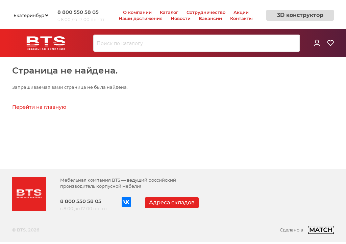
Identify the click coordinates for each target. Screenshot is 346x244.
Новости (181, 18)
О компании (137, 12)
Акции (241, 12)
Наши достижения (141, 18)
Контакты (241, 18)
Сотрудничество (206, 12)
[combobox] (197, 43)
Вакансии (210, 18)
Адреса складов (172, 202)
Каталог (169, 12)
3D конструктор (300, 15)
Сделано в (307, 230)
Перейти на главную (39, 107)
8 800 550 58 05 (78, 12)
